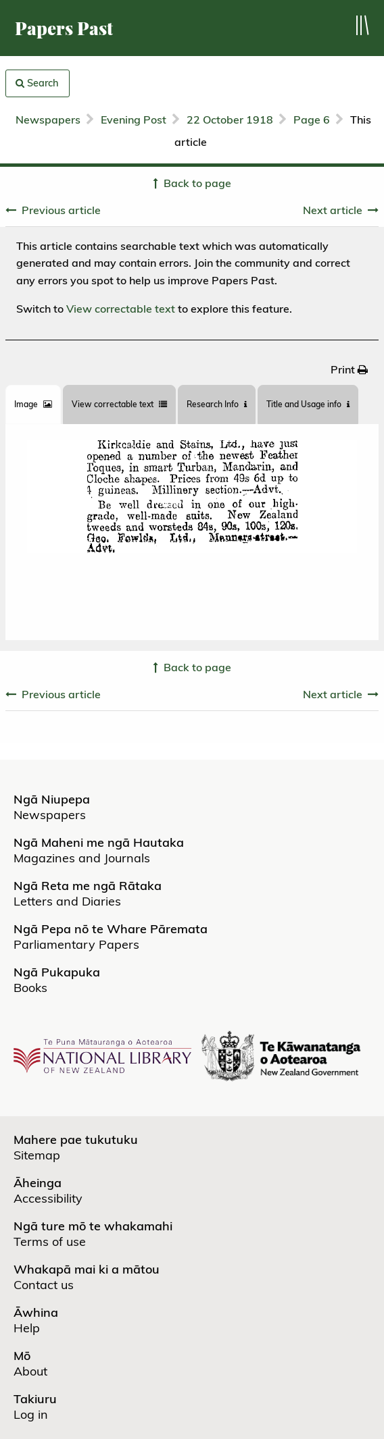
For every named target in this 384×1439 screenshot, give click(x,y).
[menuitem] (349, 369)
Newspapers (48, 119)
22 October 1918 (230, 119)
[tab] (33, 404)
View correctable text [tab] (119, 404)
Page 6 (311, 119)
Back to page (197, 183)
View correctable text (120, 308)
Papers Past (64, 28)
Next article (332, 210)
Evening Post (133, 119)
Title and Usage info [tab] (308, 404)
